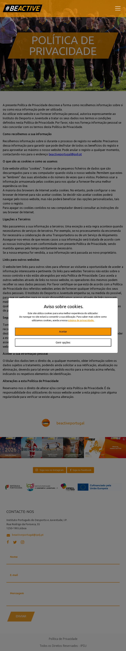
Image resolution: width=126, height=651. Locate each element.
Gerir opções (63, 342)
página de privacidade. (81, 320)
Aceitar (63, 331)
